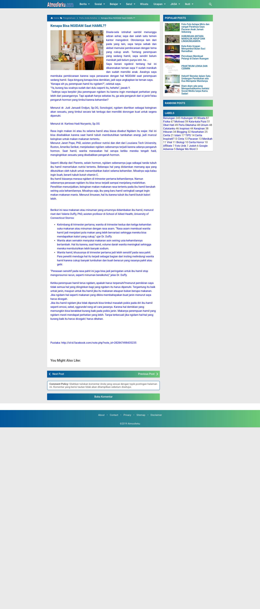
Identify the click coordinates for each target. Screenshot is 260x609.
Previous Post (146, 373)
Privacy (127, 415)
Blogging (182, 131)
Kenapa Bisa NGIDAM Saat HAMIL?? (77, 26)
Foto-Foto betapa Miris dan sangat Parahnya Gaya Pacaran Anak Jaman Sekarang (195, 28)
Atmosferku (134, 423)
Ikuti (189, 4)
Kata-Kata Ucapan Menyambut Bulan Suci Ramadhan (193, 49)
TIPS (188, 135)
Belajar (116, 4)
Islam (177, 135)
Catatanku (169, 128)
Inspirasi (185, 128)
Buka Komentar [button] (103, 396)
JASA (175, 4)
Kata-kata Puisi (197, 121)
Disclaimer (156, 415)
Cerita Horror (196, 142)
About (101, 415)
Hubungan (187, 118)
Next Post (58, 373)
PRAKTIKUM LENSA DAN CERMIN (194, 67)
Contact (114, 415)
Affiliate (167, 145)
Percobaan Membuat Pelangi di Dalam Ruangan (195, 57)
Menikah (207, 138)
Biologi (180, 142)
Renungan (169, 118)
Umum (204, 125)
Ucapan (160, 4)
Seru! (131, 4)
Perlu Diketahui (187, 125)
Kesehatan (197, 131)
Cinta (181, 138)
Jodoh (192, 145)
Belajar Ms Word (186, 149)
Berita (85, 4)
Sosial (100, 4)
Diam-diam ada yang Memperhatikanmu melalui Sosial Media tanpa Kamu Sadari (195, 90)
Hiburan (167, 131)
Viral (169, 142)
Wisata (144, 4)
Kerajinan (199, 128)
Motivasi (179, 121)
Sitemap (140, 415)
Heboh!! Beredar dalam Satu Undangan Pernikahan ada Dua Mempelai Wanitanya (195, 78)
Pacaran (193, 138)
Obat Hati (168, 125)
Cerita (166, 135)
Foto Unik (180, 145)
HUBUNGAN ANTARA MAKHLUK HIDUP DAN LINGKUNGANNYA (193, 39)
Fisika (166, 121)
